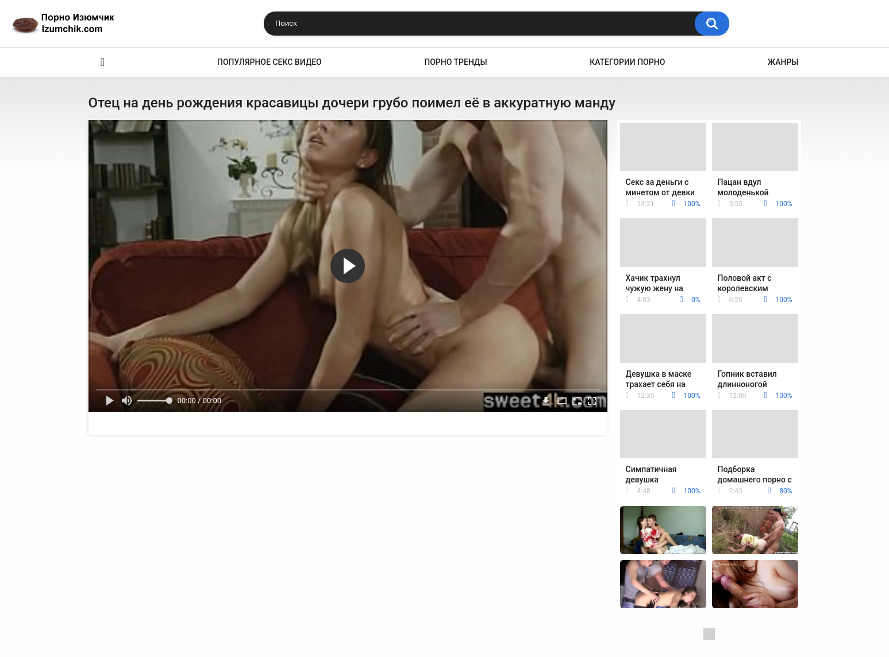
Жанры (783, 62)
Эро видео (102, 62)
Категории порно (627, 62)
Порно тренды (455, 62)
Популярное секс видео (269, 62)
